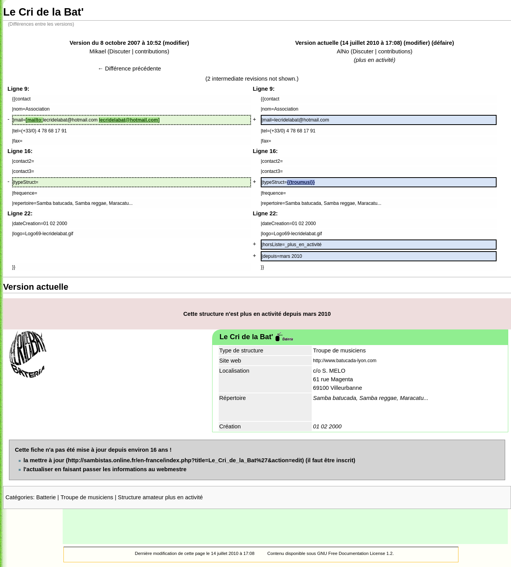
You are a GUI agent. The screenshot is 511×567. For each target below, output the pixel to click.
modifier (176, 43)
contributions (151, 51)
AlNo (343, 51)
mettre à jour (47, 460)
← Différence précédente (129, 68)
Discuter (119, 51)
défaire (443, 43)
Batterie (46, 497)
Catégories (19, 497)
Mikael (98, 51)
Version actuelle (317, 43)
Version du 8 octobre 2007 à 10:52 (115, 43)
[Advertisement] (285, 526)
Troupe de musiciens (86, 497)
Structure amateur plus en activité (160, 497)
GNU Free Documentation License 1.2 (355, 553)
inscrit (344, 460)
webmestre (172, 469)
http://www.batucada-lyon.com (344, 360)
